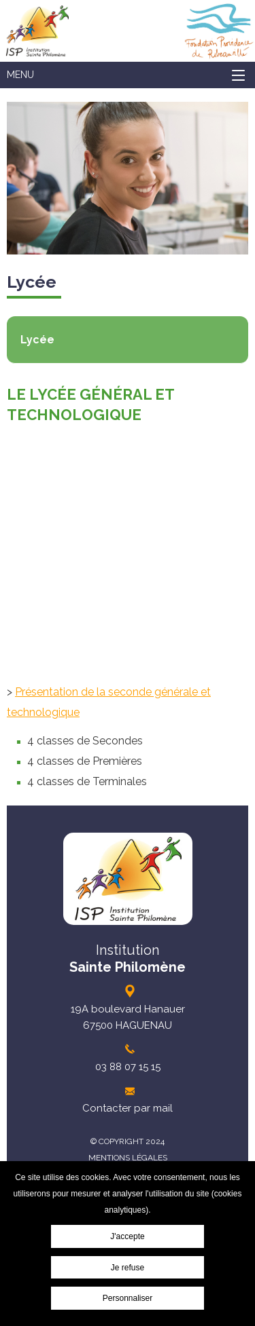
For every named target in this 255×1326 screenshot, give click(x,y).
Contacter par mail (127, 1108)
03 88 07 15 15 (127, 1067)
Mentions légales (127, 1157)
